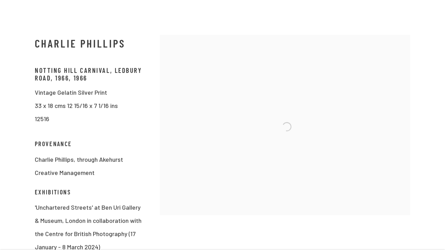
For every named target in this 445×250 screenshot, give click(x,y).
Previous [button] (15, 125)
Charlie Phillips (80, 46)
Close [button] (431, 15)
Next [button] (430, 125)
